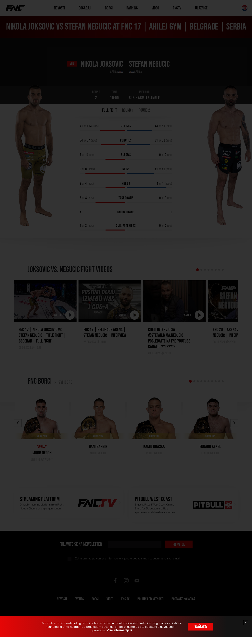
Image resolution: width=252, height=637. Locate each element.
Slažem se (201, 626)
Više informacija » (119, 630)
